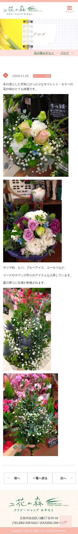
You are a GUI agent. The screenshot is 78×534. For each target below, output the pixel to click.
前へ (17, 478)
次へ (63, 478)
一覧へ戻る (40, 478)
